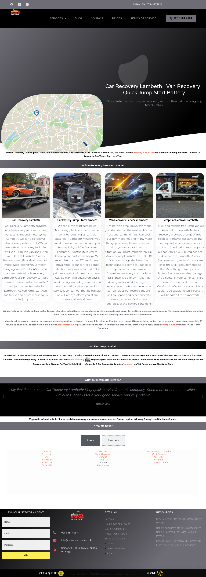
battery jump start (144, 152)
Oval (47, 457)
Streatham (47, 462)
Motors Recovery (67, 324)
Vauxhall (103, 451)
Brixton (47, 451)
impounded (170, 324)
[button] (3, 396)
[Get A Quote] (51, 573)
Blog (78, 18)
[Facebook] (11, 4)
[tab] (90, 440)
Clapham (159, 460)
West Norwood (103, 454)
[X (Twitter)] (19, 4)
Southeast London (158, 462)
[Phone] (154, 573)
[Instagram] (27, 4)
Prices (117, 18)
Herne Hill (103, 460)
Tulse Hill (47, 465)
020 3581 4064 (181, 18)
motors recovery (76, 359)
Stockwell (47, 460)
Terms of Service (143, 18)
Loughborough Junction (159, 451)
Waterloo (159, 457)
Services (59, 18)
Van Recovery (133, 101)
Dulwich (103, 457)
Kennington (103, 465)
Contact (97, 18)
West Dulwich (159, 454)
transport (128, 364)
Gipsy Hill (47, 454)
